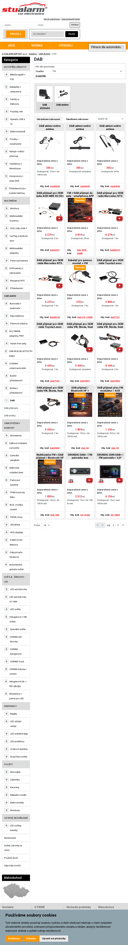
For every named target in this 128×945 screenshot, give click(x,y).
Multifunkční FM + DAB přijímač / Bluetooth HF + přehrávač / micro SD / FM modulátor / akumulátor (50, 456)
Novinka (37, 45)
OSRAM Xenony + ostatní (18, 671)
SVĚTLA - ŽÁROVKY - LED (14, 579)
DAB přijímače (11, 408)
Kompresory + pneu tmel (16, 178)
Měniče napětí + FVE (17, 77)
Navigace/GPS (17, 280)
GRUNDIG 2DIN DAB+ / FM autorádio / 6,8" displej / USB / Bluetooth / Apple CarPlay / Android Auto (110, 456)
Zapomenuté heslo (71, 19)
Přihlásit (74, 25)
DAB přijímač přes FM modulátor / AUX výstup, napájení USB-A (110, 389)
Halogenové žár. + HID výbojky (18, 683)
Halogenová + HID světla (18, 619)
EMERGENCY (10, 706)
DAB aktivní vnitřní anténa (49, 127)
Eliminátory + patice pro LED (16, 696)
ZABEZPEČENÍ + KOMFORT (12, 425)
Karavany (14, 787)
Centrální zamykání (14, 457)
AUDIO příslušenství (16, 378)
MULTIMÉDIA (10, 200)
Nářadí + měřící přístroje (17, 153)
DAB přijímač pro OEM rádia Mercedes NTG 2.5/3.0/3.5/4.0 (110, 195)
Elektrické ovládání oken (16, 470)
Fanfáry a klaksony (14, 101)
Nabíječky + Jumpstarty (15, 89)
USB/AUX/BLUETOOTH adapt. (20, 353)
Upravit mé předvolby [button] (54, 938)
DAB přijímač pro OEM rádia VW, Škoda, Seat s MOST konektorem (80, 325)
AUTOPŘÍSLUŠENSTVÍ (15, 67)
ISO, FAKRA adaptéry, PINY (16, 333)
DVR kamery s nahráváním (16, 270)
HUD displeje (16, 532)
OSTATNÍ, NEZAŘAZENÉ (16, 818)
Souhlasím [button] (14, 938)
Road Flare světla (18, 756)
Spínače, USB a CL (17, 121)
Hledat (71, 34)
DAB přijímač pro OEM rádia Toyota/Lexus (110, 262)
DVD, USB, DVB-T (18, 228)
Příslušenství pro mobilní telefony (17, 190)
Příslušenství (16, 288)
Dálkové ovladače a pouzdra (18, 445)
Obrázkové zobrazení (48, 119)
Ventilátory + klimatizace (16, 166)
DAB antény (10, 415)
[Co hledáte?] (47, 34)
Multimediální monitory (16, 218)
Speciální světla (18, 629)
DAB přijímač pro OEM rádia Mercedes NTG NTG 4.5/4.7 (50, 262)
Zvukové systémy (19, 749)
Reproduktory (17, 316)
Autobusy (15, 810)
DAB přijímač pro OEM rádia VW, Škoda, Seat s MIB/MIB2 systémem (110, 325)
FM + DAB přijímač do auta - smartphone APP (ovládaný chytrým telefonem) (80, 195)
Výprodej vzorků (12, 865)
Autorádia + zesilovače (15, 306)
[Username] (18, 25)
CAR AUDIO (44, 53)
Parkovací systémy (15, 482)
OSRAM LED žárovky (16, 639)
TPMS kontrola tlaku (17, 494)
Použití (8, 764)
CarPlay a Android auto (19, 238)
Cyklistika (15, 779)
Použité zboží (11, 857)
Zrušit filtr (41, 76)
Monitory (14, 208)
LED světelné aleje (19, 733)
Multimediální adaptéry (16, 250)
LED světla (15, 609)
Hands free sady (18, 343)
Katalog (33, 53)
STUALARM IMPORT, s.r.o (14, 53)
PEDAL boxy (16, 517)
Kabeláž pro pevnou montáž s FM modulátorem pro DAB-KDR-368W (80, 262)
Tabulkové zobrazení (77, 119)
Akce (11, 45)
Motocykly (15, 772)
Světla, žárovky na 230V (13, 847)
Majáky (13, 713)
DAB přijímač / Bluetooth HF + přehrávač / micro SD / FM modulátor (80, 389)
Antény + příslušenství (16, 390)
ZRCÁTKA (15, 524)
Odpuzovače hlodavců (16, 554)
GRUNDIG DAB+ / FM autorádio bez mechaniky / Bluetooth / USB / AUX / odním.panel (80, 456)
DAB (12, 400)
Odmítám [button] (31, 938)
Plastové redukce (19, 323)
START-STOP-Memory (16, 542)
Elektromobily (17, 802)
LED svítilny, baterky (16, 828)
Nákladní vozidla (18, 795)
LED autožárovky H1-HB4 (18, 599)
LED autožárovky (18, 589)
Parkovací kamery (19, 260)
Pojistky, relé (16, 111)
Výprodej (65, 45)
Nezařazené (10, 838)
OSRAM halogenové (16, 651)
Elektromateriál (17, 131)
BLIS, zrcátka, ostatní (16, 507)
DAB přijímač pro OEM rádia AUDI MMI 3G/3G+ (50, 195)
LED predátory (17, 741)
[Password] (52, 25)
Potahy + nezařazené (15, 141)
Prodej (15, 34)
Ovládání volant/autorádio (17, 365)
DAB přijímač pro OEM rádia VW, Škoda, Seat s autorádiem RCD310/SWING (50, 389)
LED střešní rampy (15, 723)
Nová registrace (52, 19)
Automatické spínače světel (16, 567)
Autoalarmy (16, 435)
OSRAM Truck (17, 661)
